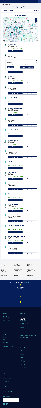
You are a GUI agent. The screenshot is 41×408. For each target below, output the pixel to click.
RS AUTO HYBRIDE (12, 87)
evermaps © (38, 279)
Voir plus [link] (29, 50)
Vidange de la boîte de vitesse (8, 346)
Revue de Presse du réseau (8, 383)
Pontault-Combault (4, 272)
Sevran (28, 272)
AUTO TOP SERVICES (13, 214)
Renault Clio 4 (22, 351)
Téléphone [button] (15, 50)
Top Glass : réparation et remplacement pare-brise (10, 339)
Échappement (22, 327)
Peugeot (21, 353)
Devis (4, 373)
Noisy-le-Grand (3, 274)
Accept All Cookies (30, 67)
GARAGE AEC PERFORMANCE (15, 108)
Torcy (10, 4)
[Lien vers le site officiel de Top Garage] (3, 1)
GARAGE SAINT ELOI (13, 129)
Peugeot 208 (22, 354)
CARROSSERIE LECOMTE (14, 151)
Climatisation (5, 342)
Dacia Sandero (22, 361)
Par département (23, 347)
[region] (20, 65)
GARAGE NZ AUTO (12, 44)
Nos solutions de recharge (24, 337)
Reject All (23, 67)
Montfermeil (16, 264)
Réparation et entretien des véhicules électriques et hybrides (26, 333)
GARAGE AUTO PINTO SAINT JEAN (16, 225)
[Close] (34, 61)
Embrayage (22, 324)
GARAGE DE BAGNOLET (13, 140)
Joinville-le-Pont (30, 275)
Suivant (21, 257)
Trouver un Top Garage (4, 4)
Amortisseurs (5, 319)
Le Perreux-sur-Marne (17, 274)
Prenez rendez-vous (6, 376)
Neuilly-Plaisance (17, 272)
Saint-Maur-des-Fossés (31, 270)
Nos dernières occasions (24, 346)
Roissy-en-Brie (3, 270)
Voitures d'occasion (22, 344)
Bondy (28, 274)
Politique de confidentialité (8, 391)
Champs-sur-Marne (4, 265)
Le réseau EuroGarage (7, 396)
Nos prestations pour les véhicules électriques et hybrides (28, 335)
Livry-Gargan (29, 264)
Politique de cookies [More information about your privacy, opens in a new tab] (27, 64)
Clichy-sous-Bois (17, 270)
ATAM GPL (10, 161)
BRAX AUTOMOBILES (13, 204)
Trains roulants (6, 317)
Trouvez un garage (6, 371)
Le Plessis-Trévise (4, 271)
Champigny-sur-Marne (18, 269)
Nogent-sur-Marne (30, 269)
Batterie (4, 337)
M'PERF (9, 193)
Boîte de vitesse (22, 326)
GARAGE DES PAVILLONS (14, 97)
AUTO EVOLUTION (12, 172)
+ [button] (36, 19)
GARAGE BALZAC (12, 76)
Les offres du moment (7, 378)
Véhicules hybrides (23, 367)
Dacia (21, 360)
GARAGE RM (11, 119)
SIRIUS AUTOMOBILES (13, 182)
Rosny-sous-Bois (30, 266)
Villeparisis (16, 271)
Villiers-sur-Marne (4, 275)
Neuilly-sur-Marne (17, 265)
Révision (4, 334)
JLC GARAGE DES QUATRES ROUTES (16, 236)
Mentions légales (6, 388)
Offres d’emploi (6, 381)
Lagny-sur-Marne (4, 266)
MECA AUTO (11, 246)
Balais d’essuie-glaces (7, 345)
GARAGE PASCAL (12, 55)
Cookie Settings (10, 67)
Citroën (21, 357)
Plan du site (5, 386)
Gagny (15, 266)
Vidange (4, 333)
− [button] (36, 21)
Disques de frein (22, 313)
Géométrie (5, 316)
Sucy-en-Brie (29, 265)
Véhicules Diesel (22, 364)
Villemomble (16, 275)
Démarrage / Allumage (24, 323)
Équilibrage (5, 313)
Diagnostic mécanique (23, 320)
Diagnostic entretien (6, 343)
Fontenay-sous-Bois (30, 271)
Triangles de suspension (7, 320)
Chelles (2, 269)
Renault (21, 350)
